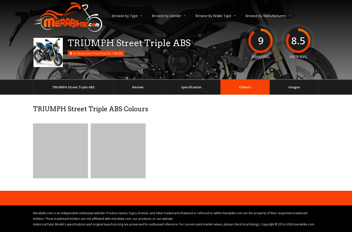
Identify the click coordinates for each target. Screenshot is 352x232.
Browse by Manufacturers (268, 15)
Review (137, 87)
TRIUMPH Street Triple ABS (73, 87)
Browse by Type (127, 15)
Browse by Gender (169, 15)
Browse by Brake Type (215, 15)
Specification (191, 87)
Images (294, 87)
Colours (245, 87)
